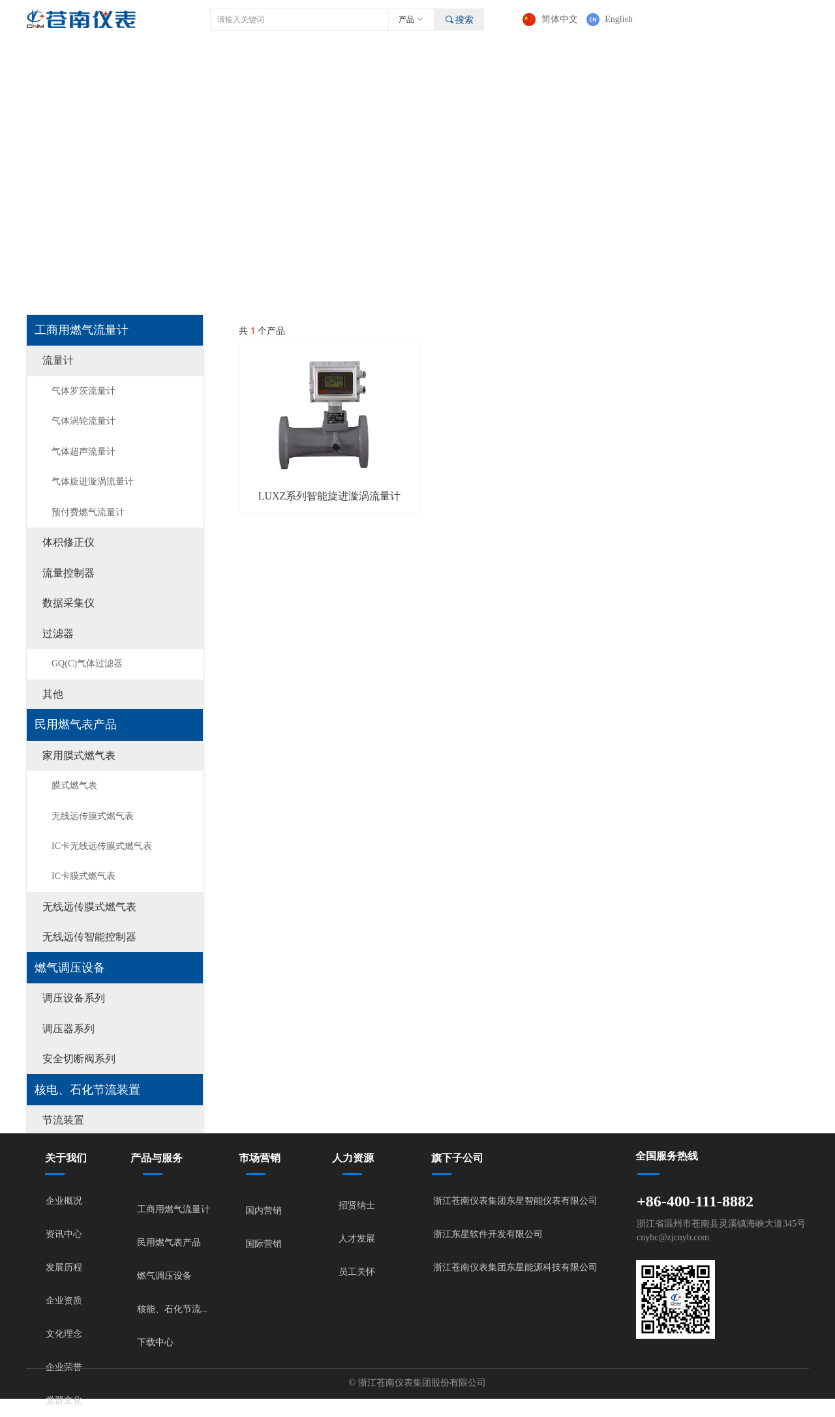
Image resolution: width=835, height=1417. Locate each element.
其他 (52, 694)
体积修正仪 (68, 542)
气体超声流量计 (83, 451)
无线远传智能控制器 (89, 936)
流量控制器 (68, 572)
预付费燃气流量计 (88, 512)
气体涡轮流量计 (83, 421)
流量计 (58, 360)
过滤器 (58, 633)
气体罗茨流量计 (83, 391)
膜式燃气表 (74, 785)
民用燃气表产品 (76, 724)
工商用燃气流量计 (82, 329)
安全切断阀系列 (78, 1058)
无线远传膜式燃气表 (93, 816)
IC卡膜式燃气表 (83, 876)
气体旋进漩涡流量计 (93, 481)
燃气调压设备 (70, 967)
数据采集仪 (68, 602)
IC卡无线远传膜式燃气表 (102, 846)
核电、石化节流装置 (87, 1089)
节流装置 (63, 1120)
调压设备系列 (73, 998)
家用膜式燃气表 (78, 755)
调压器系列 (68, 1028)
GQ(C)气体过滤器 (87, 663)
